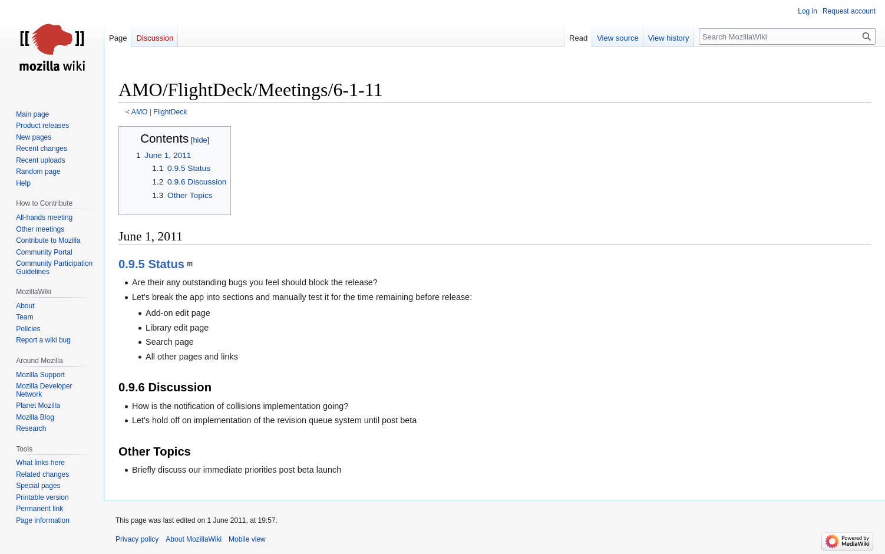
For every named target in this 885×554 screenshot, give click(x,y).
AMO (139, 112)
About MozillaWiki (194, 539)
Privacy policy (136, 539)
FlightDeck (170, 112)
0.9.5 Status (151, 264)
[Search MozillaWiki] (787, 36)
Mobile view (247, 539)
